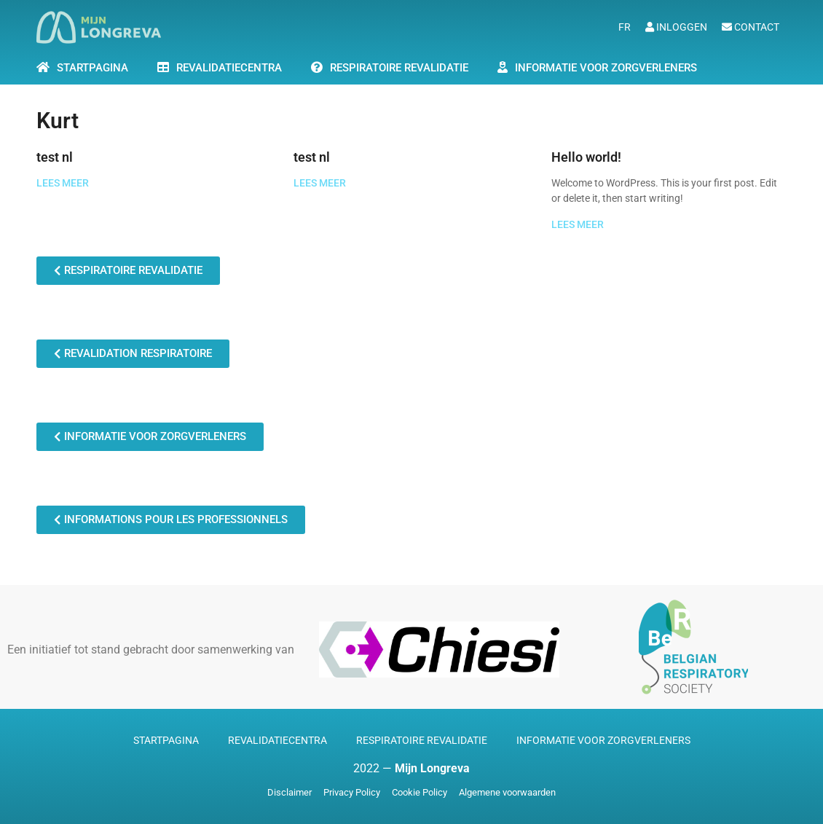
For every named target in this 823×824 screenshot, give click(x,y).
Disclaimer (289, 792)
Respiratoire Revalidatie (399, 67)
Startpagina (166, 740)
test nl (54, 157)
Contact (750, 27)
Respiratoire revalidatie (421, 740)
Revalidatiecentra (229, 67)
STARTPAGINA (92, 67)
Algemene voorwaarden (507, 792)
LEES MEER (62, 183)
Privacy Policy (351, 792)
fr (624, 27)
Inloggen (676, 27)
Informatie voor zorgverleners (606, 67)
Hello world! (586, 157)
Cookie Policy (419, 792)
